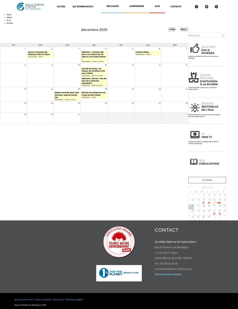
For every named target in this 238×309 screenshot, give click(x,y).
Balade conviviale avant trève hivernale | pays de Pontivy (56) (67, 95)
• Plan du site (58, 299)
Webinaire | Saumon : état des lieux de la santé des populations (94, 80)
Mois (9, 14)
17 (79, 89)
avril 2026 (207, 187)
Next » (183, 29)
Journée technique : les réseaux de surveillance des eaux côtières (93, 71)
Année (10, 23)
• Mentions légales (74, 299)
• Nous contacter (43, 299)
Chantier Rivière (142, 52)
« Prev (172, 29)
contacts (175, 6)
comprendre (136, 6)
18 (106, 89)
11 (106, 65)
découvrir (112, 6)
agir (157, 6)
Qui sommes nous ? (83, 6)
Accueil (61, 6)
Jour (9, 20)
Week (9, 17)
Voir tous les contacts (168, 274)
